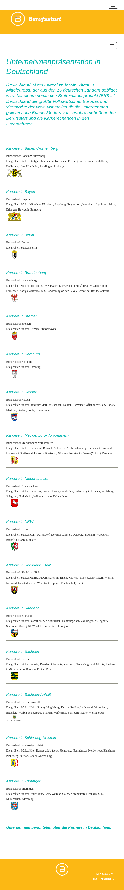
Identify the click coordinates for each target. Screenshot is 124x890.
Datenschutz (104, 879)
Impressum (104, 874)
